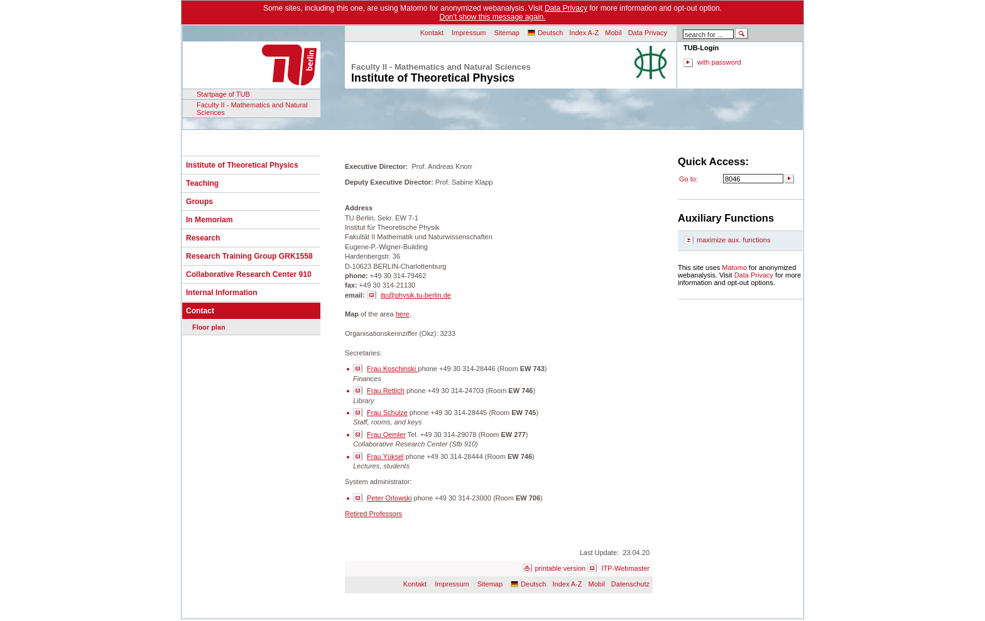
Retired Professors (373, 513)
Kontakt (432, 32)
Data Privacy (566, 8)
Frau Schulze (387, 412)
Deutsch (550, 32)
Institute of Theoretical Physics (242, 165)
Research (203, 238)
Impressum (469, 32)
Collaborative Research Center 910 (249, 274)
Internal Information (222, 292)
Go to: (688, 179)
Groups (199, 201)
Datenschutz (630, 584)
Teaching (202, 183)
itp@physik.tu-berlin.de (416, 295)
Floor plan (209, 327)
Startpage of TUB (223, 94)
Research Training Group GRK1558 (249, 256)
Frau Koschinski (392, 368)
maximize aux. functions (733, 240)
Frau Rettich (386, 390)
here (403, 314)
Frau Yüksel (385, 456)
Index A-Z (584, 32)
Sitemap (506, 32)
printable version (560, 568)
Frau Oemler (386, 434)
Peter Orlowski (389, 498)
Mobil (613, 32)
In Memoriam (209, 219)
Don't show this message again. (492, 17)
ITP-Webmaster (625, 568)
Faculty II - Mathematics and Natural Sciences (252, 108)
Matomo (734, 267)
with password (719, 62)
